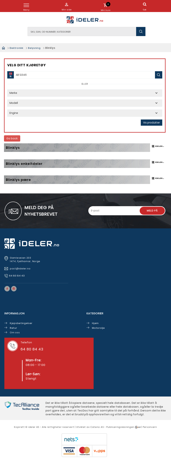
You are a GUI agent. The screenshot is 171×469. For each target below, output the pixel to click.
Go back (12, 138)
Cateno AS (97, 427)
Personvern (150, 427)
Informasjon (14, 313)
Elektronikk (16, 48)
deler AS (34, 427)
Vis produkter (151, 122)
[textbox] (86, 31)
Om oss (15, 332)
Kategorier (95, 313)
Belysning (34, 48)
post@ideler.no (20, 268)
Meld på (152, 210)
